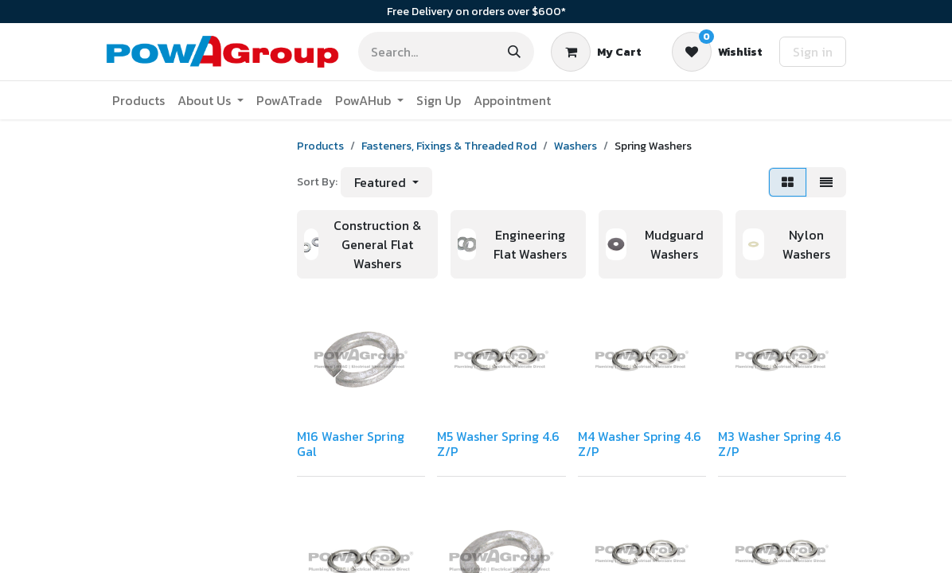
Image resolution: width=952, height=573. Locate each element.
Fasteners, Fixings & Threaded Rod (448, 146)
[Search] (514, 52)
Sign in (813, 51)
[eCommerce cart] (596, 51)
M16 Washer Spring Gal (350, 444)
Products (320, 146)
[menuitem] (138, 100)
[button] (386, 182)
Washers (575, 146)
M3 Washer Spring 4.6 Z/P (779, 444)
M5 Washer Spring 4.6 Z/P (498, 444)
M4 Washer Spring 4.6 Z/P (639, 444)
